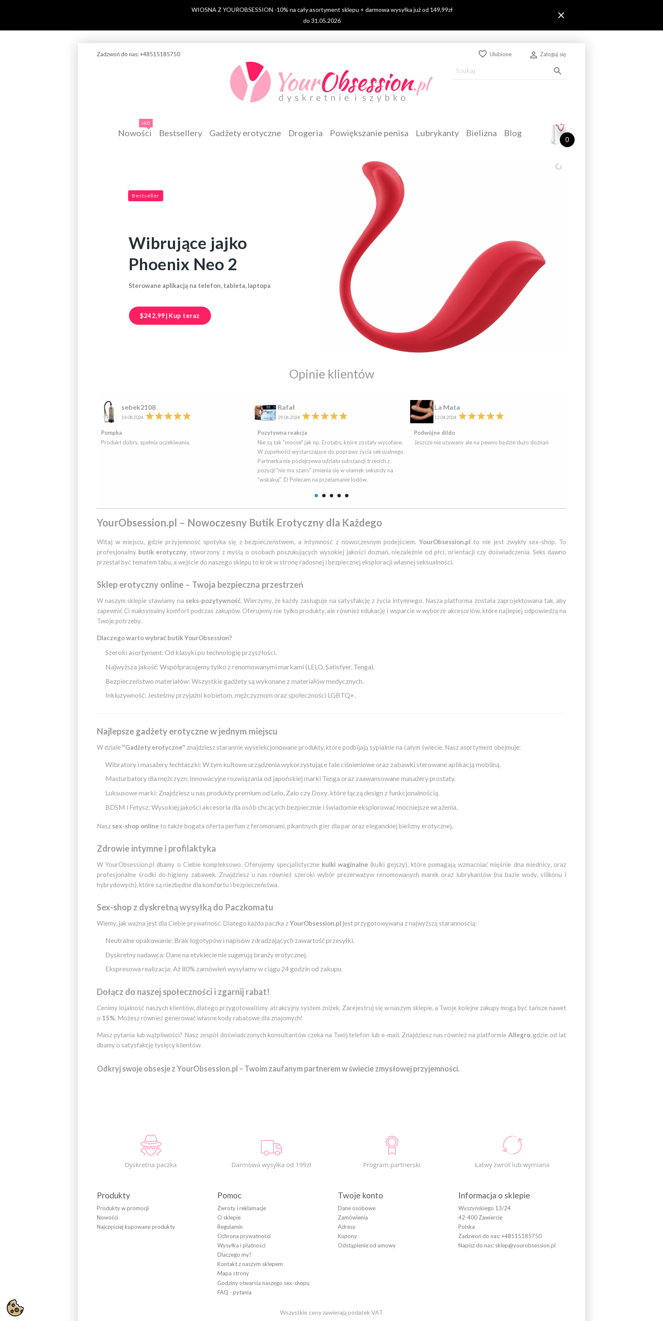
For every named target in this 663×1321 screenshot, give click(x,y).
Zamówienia (353, 1179)
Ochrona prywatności (244, 1198)
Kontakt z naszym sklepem (250, 1226)
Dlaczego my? (234, 1217)
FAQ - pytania (234, 1254)
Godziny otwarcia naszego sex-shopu (263, 1245)
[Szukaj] (509, 71)
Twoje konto (360, 1157)
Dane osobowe (356, 1170)
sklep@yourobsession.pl (525, 1208)
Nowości (107, 1179)
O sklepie (229, 1179)
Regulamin (230, 1189)
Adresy (347, 1189)
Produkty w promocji (123, 1170)
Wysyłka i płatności (241, 1208)
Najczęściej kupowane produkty (136, 1189)
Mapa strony (233, 1236)
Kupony (347, 1198)
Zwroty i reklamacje (241, 1170)
